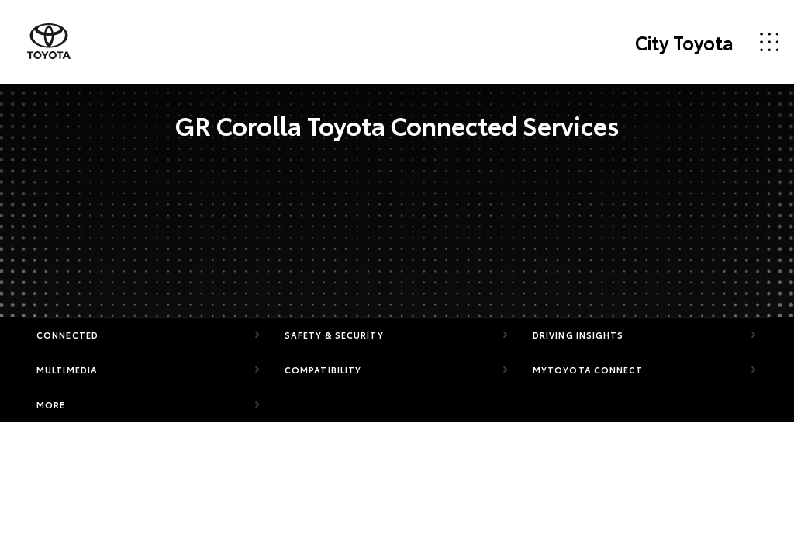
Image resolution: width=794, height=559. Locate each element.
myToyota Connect (588, 369)
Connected (67, 334)
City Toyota (684, 42)
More (50, 404)
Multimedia (67, 369)
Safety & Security (334, 334)
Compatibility (323, 369)
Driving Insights (578, 334)
